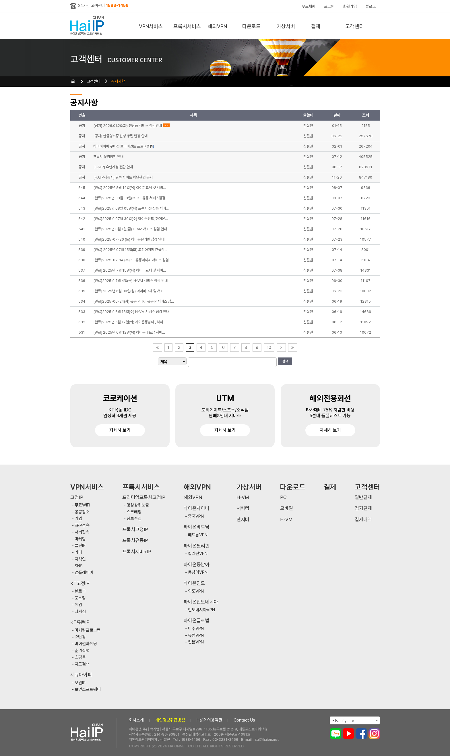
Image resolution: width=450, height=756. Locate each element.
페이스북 (361, 733)
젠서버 (242, 519)
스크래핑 (134, 512)
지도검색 (82, 664)
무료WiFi (82, 505)
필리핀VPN (197, 553)
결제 (315, 26)
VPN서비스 (151, 26)
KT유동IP (80, 622)
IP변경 (80, 637)
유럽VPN (196, 635)
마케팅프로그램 (88, 630)
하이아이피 (88, 26)
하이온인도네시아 (201, 602)
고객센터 (355, 26)
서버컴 (242, 508)
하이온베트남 (197, 527)
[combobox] (355, 720)
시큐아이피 (81, 675)
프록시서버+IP (136, 551)
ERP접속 (82, 525)
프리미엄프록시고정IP (143, 497)
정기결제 (363, 508)
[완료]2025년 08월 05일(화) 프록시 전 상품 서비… (131, 208)
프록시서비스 (187, 26)
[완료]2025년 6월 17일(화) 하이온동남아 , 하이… (129, 322)
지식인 (80, 559)
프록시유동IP (135, 540)
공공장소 (82, 512)
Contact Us (244, 720)
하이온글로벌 (197, 620)
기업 (78, 518)
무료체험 (308, 6)
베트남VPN (197, 535)
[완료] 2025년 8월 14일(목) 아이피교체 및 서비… (129, 187)
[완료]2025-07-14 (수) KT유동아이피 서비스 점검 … (132, 260)
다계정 (80, 611)
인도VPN (196, 591)
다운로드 (251, 26)
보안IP (80, 682)
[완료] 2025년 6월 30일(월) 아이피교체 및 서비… (129, 291)
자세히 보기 (120, 430)
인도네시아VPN (201, 610)
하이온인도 (194, 583)
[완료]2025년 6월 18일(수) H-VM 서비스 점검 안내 (131, 312)
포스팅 (80, 598)
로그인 (329, 6)
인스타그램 (374, 733)
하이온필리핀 (197, 546)
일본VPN (196, 642)
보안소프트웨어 (88, 689)
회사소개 (136, 720)
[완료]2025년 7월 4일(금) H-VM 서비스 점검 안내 (130, 281)
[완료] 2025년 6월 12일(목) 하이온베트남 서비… (129, 332)
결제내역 (363, 519)
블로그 (370, 6)
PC (283, 497)
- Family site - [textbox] (344, 720)
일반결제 (363, 497)
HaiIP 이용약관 (209, 720)
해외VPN (217, 26)
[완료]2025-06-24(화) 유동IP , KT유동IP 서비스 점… (133, 301)
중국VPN (196, 516)
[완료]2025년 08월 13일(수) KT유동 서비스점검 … (131, 198)
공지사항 (118, 81)
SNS (79, 566)
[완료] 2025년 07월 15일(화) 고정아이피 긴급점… (130, 250)
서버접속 (82, 532)
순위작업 (82, 650)
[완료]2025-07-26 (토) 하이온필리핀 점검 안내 (128, 239)
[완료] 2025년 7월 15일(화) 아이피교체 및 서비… (129, 270)
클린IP (80, 545)
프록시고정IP (135, 529)
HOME (73, 81)
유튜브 (348, 733)
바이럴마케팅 (86, 643)
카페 (78, 552)
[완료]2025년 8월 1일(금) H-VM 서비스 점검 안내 (130, 229)
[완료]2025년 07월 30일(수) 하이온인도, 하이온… (130, 218)
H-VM (242, 497)
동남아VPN (197, 572)
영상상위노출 (138, 505)
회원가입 (350, 6)
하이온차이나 (197, 508)
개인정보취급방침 (170, 720)
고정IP (76, 497)
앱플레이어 (84, 572)
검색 (285, 361)
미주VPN (196, 628)
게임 (78, 604)
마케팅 (80, 539)
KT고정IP (80, 583)
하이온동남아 (197, 564)
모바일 (286, 508)
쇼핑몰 (80, 657)
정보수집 (134, 518)
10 (269, 347)
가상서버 (286, 26)
